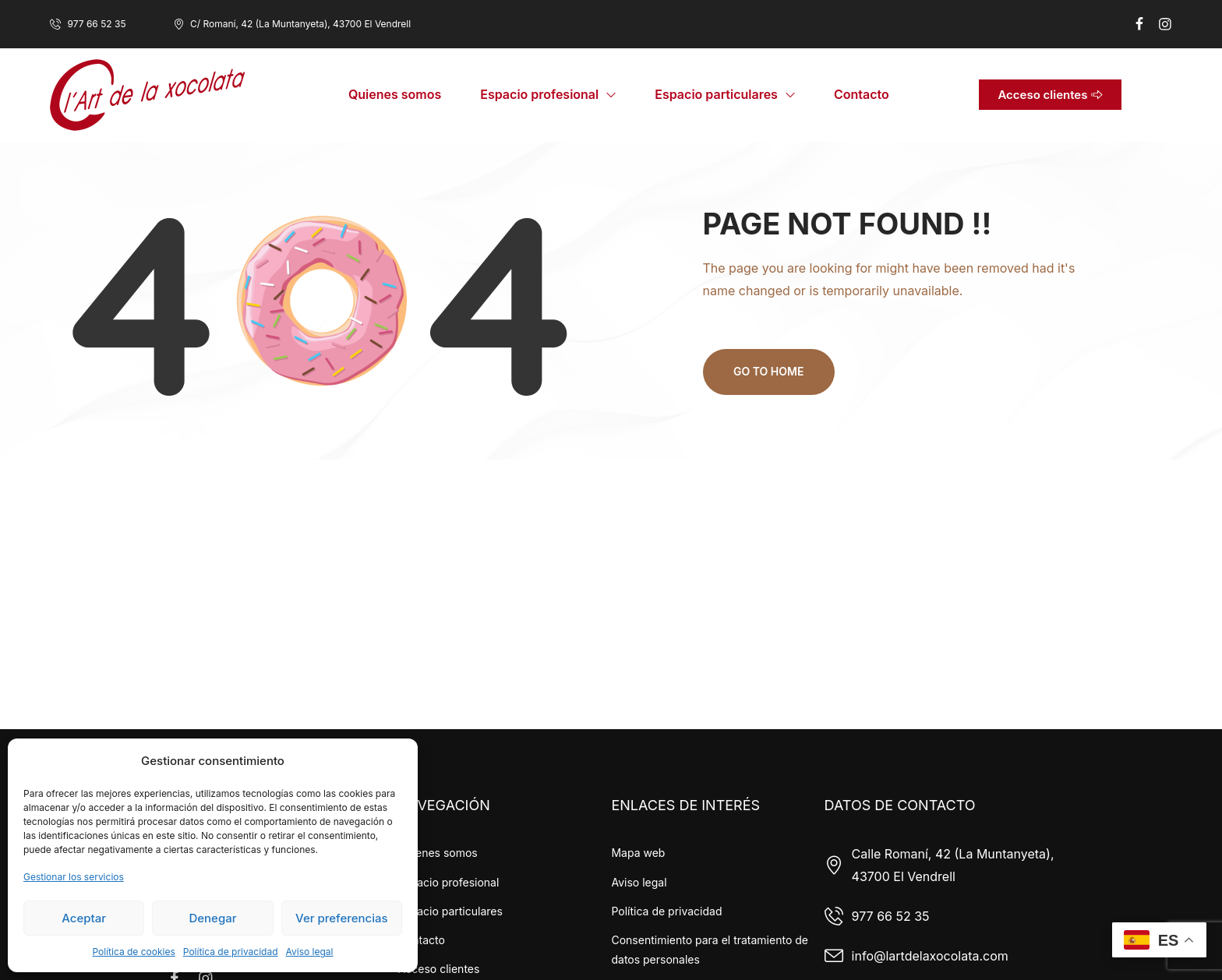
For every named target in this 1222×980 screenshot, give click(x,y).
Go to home (769, 371)
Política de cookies (133, 951)
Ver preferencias (341, 918)
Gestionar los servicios (73, 877)
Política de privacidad (230, 951)
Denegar (212, 918)
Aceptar (84, 918)
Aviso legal (310, 951)
